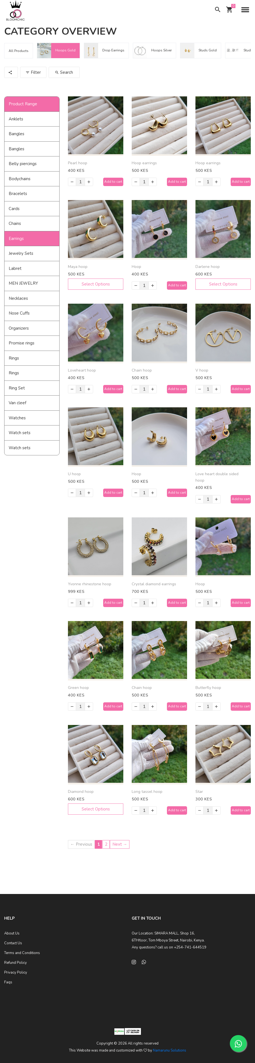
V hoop (201, 370)
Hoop (136, 266)
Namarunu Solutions (169, 1050)
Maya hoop (78, 266)
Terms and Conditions (22, 952)
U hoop (74, 474)
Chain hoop (142, 370)
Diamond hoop (81, 791)
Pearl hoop (77, 163)
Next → (119, 844)
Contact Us (13, 943)
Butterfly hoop (208, 687)
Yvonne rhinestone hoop (89, 584)
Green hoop (78, 687)
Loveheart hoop (82, 370)
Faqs (8, 982)
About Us (12, 933)
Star (199, 791)
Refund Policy (15, 962)
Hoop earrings (144, 163)
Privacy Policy (15, 972)
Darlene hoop (207, 266)
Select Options (96, 284)
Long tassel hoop (147, 791)
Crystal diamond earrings (154, 584)
